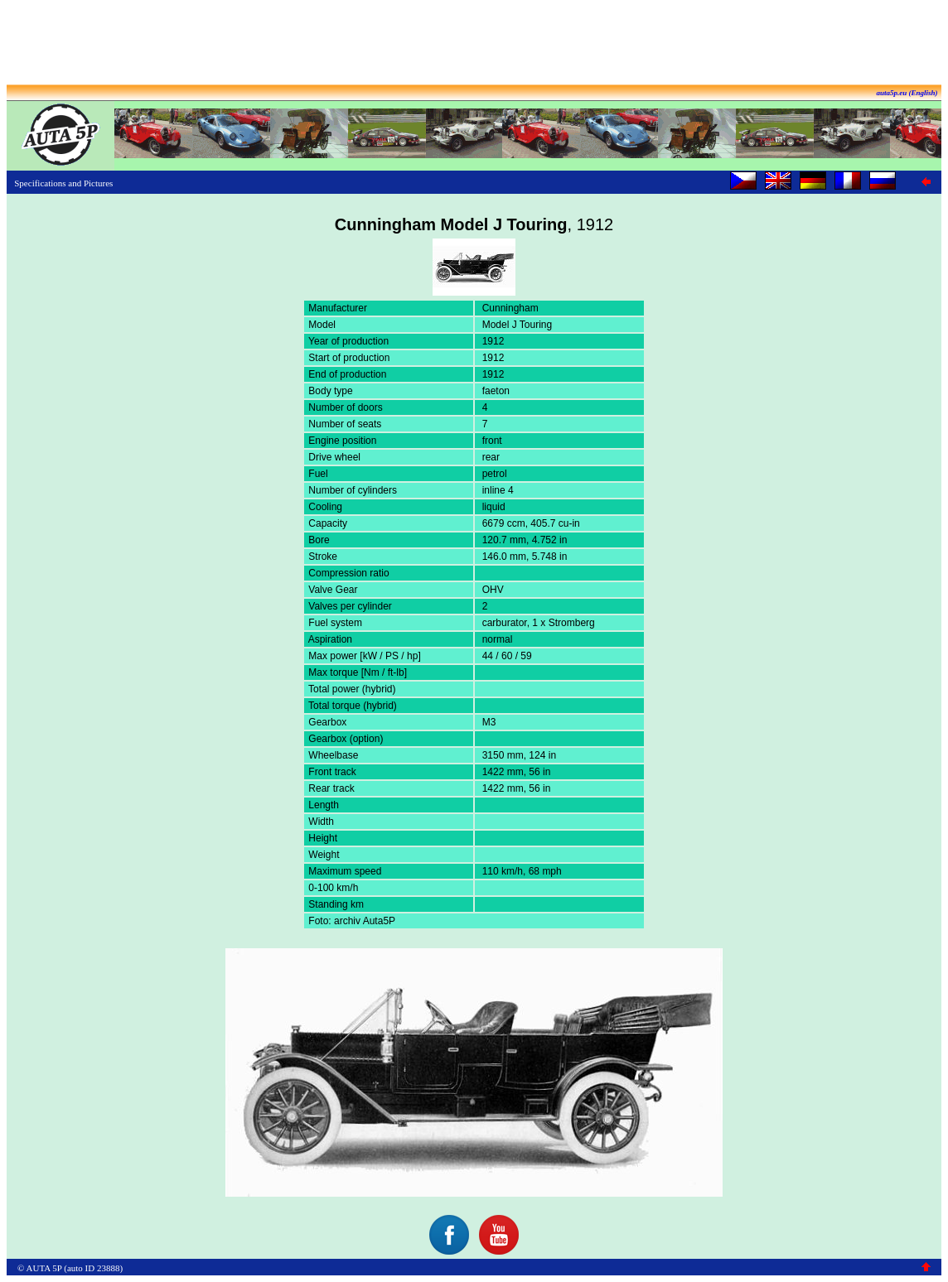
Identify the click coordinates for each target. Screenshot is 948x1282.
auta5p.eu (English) (906, 93)
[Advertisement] (474, 44)
